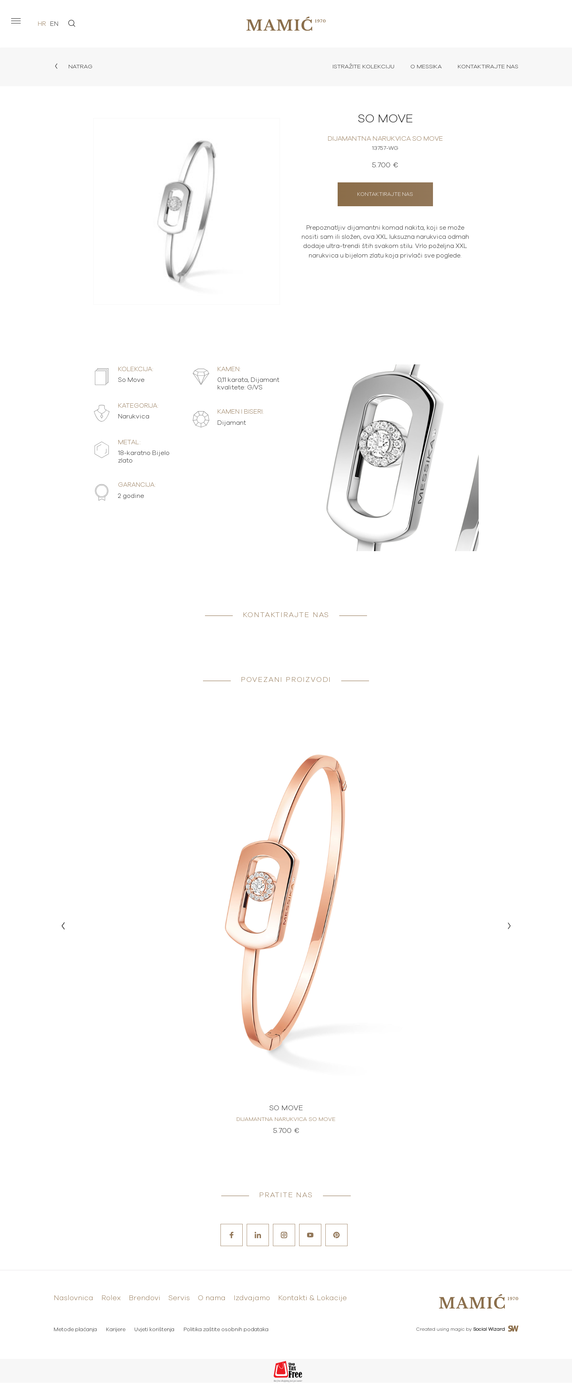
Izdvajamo (252, 1300)
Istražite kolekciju (355, 67)
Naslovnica (73, 1300)
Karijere (116, 1331)
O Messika (421, 67)
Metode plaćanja (75, 1331)
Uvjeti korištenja (156, 1331)
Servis (179, 1300)
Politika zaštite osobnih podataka (228, 1331)
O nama (212, 1300)
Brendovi (144, 1300)
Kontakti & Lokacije (312, 1300)
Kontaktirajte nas (486, 67)
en (54, 24)
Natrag (74, 67)
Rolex (111, 1300)
